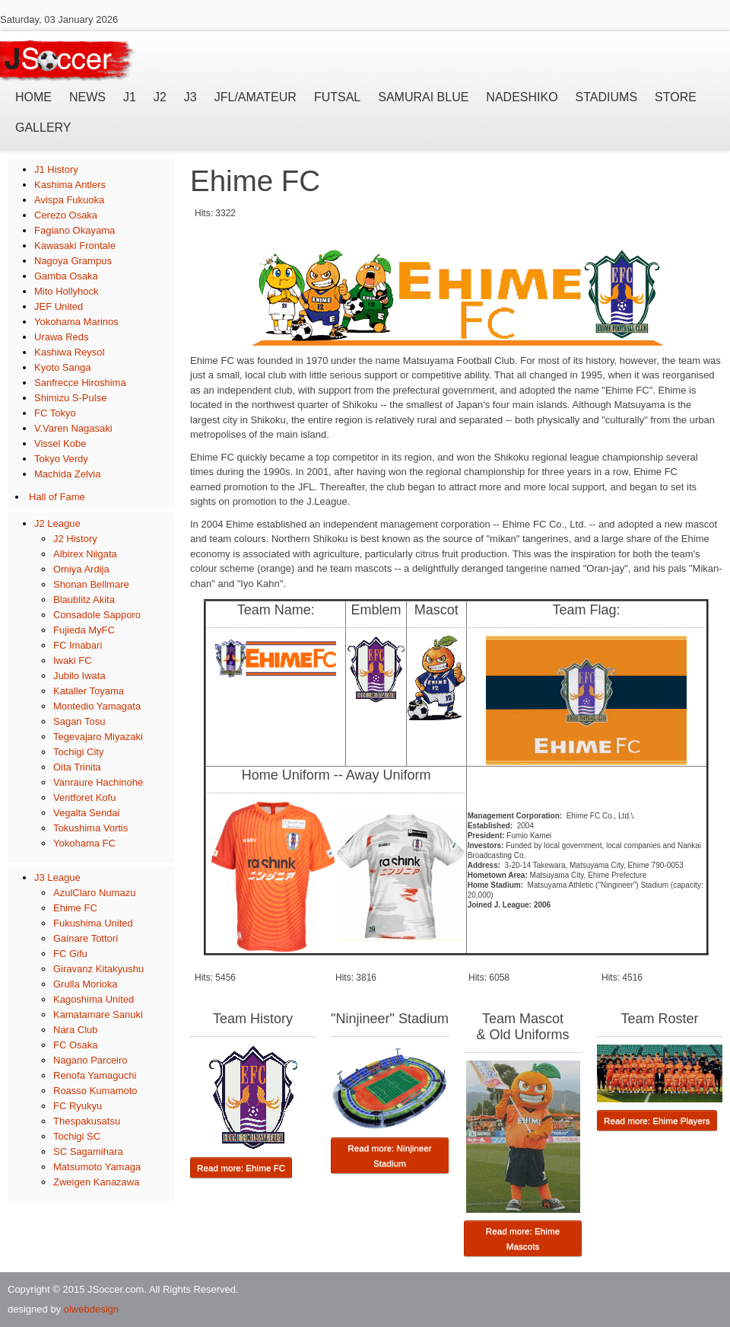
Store (676, 97)
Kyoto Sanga (62, 367)
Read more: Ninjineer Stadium (389, 1155)
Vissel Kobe (60, 443)
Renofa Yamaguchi (94, 1075)
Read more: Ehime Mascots (523, 1238)
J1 (129, 97)
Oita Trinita (77, 767)
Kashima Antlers (70, 184)
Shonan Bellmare (91, 584)
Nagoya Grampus (73, 260)
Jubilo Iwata (79, 675)
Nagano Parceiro (90, 1060)
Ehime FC (75, 908)
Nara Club (75, 1029)
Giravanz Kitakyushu (98, 969)
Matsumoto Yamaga (97, 1166)
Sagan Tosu (79, 721)
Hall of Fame (57, 496)
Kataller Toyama (88, 691)
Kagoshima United (93, 999)
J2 (160, 97)
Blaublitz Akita (84, 599)
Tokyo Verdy (61, 458)
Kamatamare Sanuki (98, 1014)
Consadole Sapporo (97, 614)
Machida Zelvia (67, 474)
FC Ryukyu (77, 1106)
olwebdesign (91, 1309)
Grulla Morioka (85, 984)
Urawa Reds (61, 337)
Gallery (43, 127)
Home (33, 97)
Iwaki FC (72, 660)
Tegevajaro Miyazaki (98, 736)
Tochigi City (78, 752)
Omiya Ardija (81, 569)
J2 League (57, 523)
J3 (190, 97)
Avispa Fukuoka (69, 200)
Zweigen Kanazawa (96, 1182)
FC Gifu (70, 953)
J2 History (75, 538)
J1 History (56, 169)
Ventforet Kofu (84, 797)
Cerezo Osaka (65, 215)
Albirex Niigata (85, 554)
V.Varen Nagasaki (73, 428)
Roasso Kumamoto (95, 1090)
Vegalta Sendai (86, 812)
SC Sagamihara (88, 1151)
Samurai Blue (423, 97)
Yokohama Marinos (76, 321)
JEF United (58, 306)
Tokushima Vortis (90, 828)
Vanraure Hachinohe (98, 782)
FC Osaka (75, 1045)
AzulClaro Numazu (94, 892)
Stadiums (606, 97)
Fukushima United (93, 923)
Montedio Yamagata (97, 706)
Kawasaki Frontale (75, 245)
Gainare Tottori (85, 938)
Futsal (337, 97)
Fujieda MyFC (84, 630)
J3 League (57, 877)
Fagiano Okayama (74, 230)
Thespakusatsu (86, 1121)
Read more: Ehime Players (657, 1120)
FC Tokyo (55, 413)
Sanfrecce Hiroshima (80, 382)
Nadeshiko (521, 97)
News (87, 97)
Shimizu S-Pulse (70, 398)
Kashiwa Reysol (69, 352)
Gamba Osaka (66, 276)
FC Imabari (77, 645)
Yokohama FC (84, 843)
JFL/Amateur (255, 97)
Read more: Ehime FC (241, 1167)
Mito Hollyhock (66, 291)
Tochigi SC (76, 1136)
